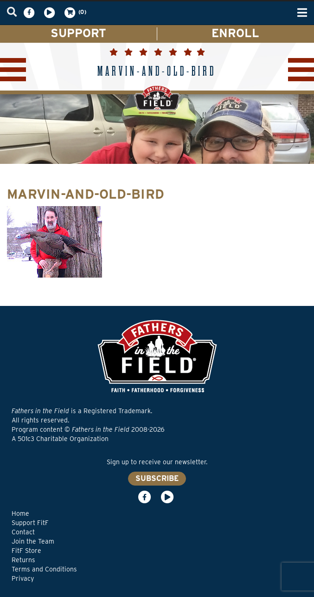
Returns (23, 560)
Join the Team (33, 541)
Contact (23, 532)
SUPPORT (78, 33)
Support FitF (30, 522)
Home (20, 513)
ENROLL (235, 33)
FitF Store (26, 550)
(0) (74, 12)
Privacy (23, 578)
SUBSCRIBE (157, 478)
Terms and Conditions (44, 569)
